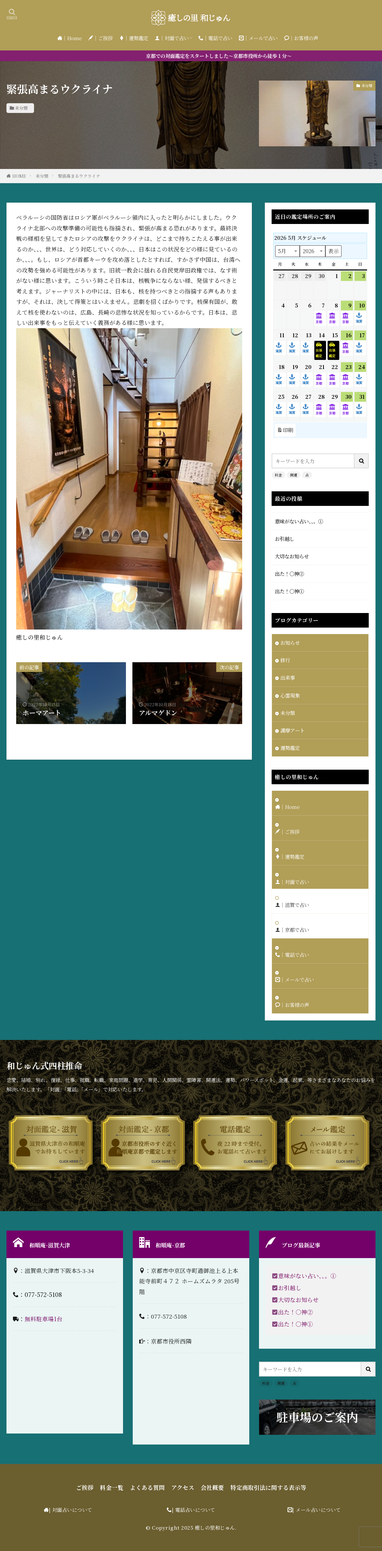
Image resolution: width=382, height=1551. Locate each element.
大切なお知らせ (292, 556)
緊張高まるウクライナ (79, 176)
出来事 (287, 677)
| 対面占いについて (70, 1509)
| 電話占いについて (193, 1509)
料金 (278, 474)
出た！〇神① (289, 591)
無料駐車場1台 (43, 1319)
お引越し (284, 538)
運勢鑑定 (290, 747)
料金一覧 (111, 1487)
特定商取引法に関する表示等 (268, 1487)
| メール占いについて (316, 1509)
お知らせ (290, 642)
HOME (19, 176)
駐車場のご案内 (317, 1417)
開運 (293, 474)
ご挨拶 (85, 1487)
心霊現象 (290, 695)
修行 (285, 660)
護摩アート (292, 730)
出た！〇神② (289, 573)
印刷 (285, 430)
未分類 (21, 108)
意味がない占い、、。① (299, 521)
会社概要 (212, 1487)
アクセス (182, 1487)
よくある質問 (147, 1487)
